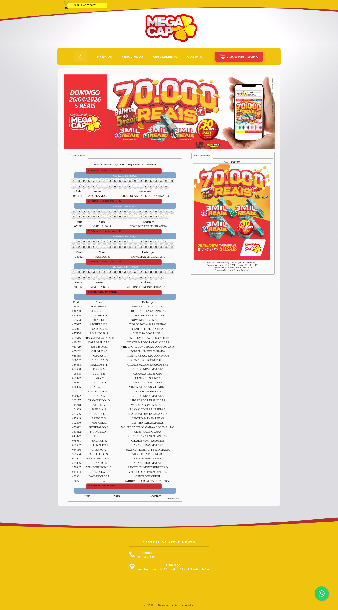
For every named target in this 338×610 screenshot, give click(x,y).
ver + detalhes (172, 498)
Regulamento (165, 56)
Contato (195, 56)
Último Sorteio (78, 155)
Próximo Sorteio (202, 155)
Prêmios (104, 56)
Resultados (132, 56)
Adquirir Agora (239, 56)
